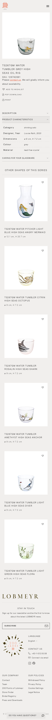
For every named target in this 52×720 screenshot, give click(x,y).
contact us (15, 80)
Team (4, 684)
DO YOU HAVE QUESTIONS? (22, 715)
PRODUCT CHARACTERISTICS (17, 119)
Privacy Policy (34, 684)
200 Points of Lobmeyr (12, 688)
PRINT (8, 100)
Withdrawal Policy (36, 680)
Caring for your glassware (18, 158)
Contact (6, 680)
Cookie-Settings (36, 688)
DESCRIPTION (9, 113)
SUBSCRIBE (26, 625)
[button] (26, 35)
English (31, 641)
